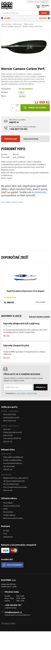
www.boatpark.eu (24, 615)
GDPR (5, 509)
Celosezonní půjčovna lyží (12, 432)
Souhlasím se (20, 393)
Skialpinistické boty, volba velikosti (15, 478)
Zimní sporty (6, 474)
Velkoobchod (8, 537)
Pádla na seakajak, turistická (11, 26)
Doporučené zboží (30, 139)
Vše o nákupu (8, 503)
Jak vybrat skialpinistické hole (14, 481)
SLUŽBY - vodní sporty (10, 411)
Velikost (4, 92)
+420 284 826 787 (13, 605)
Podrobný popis (10, 139)
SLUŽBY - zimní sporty (10, 426)
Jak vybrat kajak (9, 466)
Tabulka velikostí (9, 515)
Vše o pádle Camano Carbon (12, 202)
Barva (3, 96)
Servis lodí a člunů (9, 414)
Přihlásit (30, 2)
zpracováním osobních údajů (26, 393)
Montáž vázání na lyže (11, 484)
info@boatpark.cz (13, 612)
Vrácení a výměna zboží (11, 506)
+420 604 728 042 (18, 128)
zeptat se (14, 122)
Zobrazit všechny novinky (39, 317)
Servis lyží (6, 429)
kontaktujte (39, 192)
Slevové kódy (8, 512)
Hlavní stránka (6, 24)
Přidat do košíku (34, 107)
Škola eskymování (9, 421)
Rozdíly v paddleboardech (12, 460)
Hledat (44, 13)
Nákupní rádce (8, 449)
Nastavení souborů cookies (13, 518)
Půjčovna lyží (7, 435)
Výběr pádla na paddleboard (13, 457)
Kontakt (6, 530)
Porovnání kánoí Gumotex (12, 463)
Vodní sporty (17, 24)
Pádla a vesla (28, 24)
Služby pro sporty (9, 407)
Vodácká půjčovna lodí (11, 417)
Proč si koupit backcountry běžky (15, 487)
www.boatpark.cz (11, 615)
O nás (5, 534)
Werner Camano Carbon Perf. (33, 26)
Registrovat (39, 2)
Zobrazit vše (7, 441)
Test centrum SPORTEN (12, 438)
